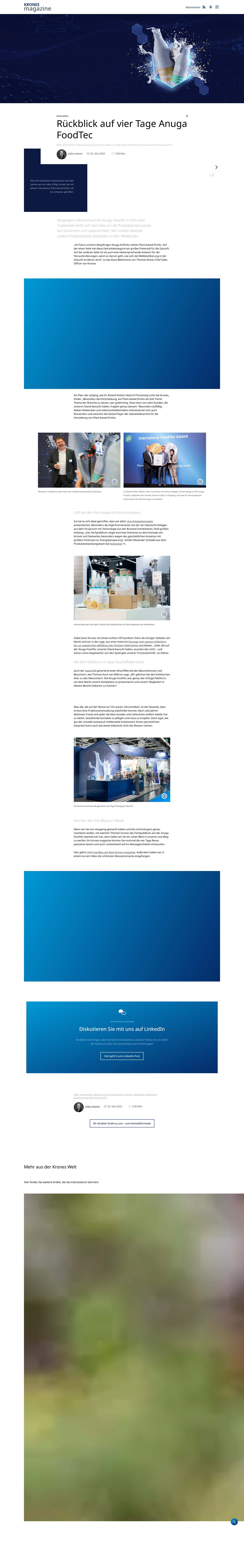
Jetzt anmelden (137, 1527)
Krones (103, 8)
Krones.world (198, 1475)
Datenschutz (44, 1540)
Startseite (129, 1475)
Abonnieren (193, 7)
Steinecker (116, 588)
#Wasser (110, 144)
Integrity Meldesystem (150, 1540)
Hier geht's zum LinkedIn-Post (122, 1183)
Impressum (30, 1540)
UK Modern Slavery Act (102, 1540)
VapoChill (90, 715)
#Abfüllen (127, 1386)
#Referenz (115, 1386)
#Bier (59, 144)
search (211, 7)
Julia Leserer (75, 153)
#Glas (125, 1389)
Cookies (57, 1540)
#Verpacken (139, 1386)
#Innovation (168, 1382)
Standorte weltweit (135, 1495)
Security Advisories (126, 1540)
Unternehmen (132, 1483)
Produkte (129, 1479)
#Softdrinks (100, 144)
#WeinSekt (121, 144)
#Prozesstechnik (163, 144)
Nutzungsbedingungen (75, 1540)
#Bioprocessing (85, 144)
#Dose (132, 1389)
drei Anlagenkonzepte (140, 566)
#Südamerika (103, 1386)
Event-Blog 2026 (166, 1487)
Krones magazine (167, 1475)
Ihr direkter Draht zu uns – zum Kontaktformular (122, 1250)
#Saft (65, 144)
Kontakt (128, 1491)
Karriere (128, 1487)
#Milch (72, 144)
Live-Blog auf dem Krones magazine (114, 979)
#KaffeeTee (133, 144)
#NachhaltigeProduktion (108, 1389)
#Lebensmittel (147, 144)
